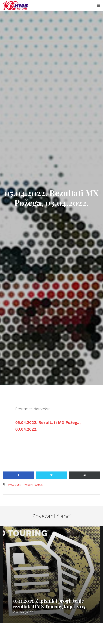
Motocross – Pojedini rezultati (25, 484)
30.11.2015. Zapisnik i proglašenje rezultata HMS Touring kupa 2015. (49, 604)
